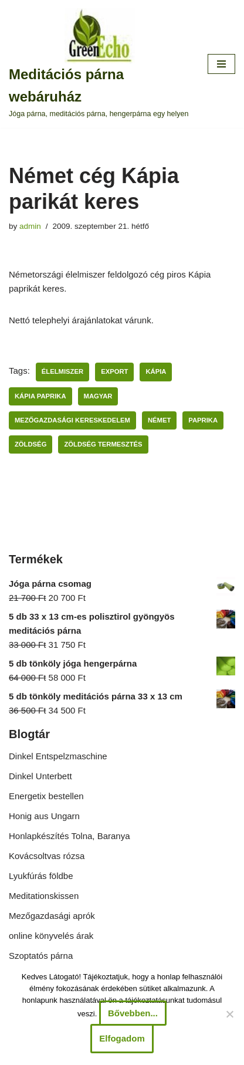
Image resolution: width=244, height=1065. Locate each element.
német (159, 420)
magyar (98, 396)
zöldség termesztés (103, 444)
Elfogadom (122, 1038)
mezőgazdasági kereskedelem (72, 420)
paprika (203, 420)
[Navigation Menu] (221, 64)
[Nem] (229, 1014)
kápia (155, 371)
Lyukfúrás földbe (41, 876)
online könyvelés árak (51, 936)
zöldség (30, 444)
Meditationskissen (44, 896)
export (114, 371)
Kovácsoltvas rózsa (46, 856)
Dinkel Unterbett (40, 776)
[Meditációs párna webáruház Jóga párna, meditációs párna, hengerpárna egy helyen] (99, 64)
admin (30, 226)
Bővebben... (133, 1013)
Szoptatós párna (41, 956)
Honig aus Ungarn (44, 816)
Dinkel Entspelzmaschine (58, 756)
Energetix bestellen (46, 796)
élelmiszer (62, 371)
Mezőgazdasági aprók (52, 916)
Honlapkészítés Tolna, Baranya (69, 836)
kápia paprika (40, 396)
